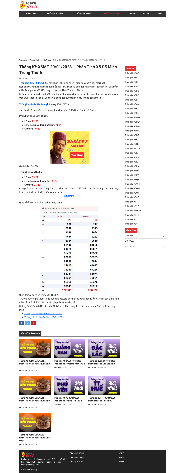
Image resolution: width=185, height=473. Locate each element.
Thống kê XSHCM (133, 210)
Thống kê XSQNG (133, 188)
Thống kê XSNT (132, 170)
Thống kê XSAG (132, 73)
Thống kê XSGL (132, 139)
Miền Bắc (129, 236)
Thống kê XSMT (77, 462)
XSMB (133, 13)
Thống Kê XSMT (112, 13)
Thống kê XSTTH (132, 148)
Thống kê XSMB (55, 13)
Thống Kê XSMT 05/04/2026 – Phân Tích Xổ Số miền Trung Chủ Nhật (34, 438)
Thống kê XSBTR (132, 82)
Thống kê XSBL (132, 77)
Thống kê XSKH (132, 153)
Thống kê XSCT (132, 108)
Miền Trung (130, 241)
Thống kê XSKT (132, 162)
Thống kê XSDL (132, 113)
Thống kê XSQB (132, 179)
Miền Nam (129, 246)
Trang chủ (30, 13)
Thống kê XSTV (132, 215)
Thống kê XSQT (132, 193)
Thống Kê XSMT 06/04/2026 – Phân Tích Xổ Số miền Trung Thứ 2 (34, 401)
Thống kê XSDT (132, 135)
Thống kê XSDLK (132, 122)
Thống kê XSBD (132, 91)
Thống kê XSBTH (132, 100)
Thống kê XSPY (132, 175)
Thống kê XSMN (83, 13)
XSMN (146, 13)
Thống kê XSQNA (132, 184)
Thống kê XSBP (132, 95)
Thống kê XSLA (132, 166)
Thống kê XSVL (132, 219)
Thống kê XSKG (132, 157)
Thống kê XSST (132, 197)
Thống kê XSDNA (132, 117)
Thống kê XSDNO (133, 126)
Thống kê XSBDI (132, 86)
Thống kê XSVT (132, 224)
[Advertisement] (92, 40)
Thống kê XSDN (132, 131)
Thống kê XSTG (132, 206)
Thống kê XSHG (132, 144)
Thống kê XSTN (132, 202)
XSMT (159, 13)
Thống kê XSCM (132, 104)
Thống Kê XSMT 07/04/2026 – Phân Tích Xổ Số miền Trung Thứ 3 (34, 364)
